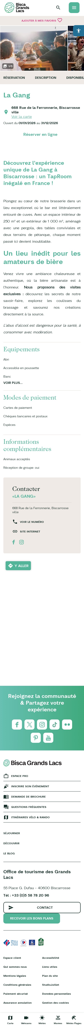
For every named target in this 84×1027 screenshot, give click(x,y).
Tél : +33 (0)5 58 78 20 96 (26, 895)
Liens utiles (49, 966)
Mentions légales (14, 975)
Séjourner (11, 833)
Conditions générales (17, 984)
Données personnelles (56, 993)
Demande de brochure (28, 796)
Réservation (14, 78)
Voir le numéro (32, 521)
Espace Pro (19, 776)
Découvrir (11, 843)
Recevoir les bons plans (31, 918)
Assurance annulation (17, 1002)
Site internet (30, 531)
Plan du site (50, 975)
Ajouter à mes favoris (42, 20)
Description (45, 78)
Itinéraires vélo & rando (30, 817)
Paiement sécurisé (15, 993)
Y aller (22, 565)
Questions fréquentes (28, 807)
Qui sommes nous (15, 966)
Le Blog (9, 853)
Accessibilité (50, 957)
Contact (45, 908)
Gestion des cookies (55, 1002)
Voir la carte (21, 116)
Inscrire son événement (30, 786)
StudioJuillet (50, 984)
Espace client (12, 957)
